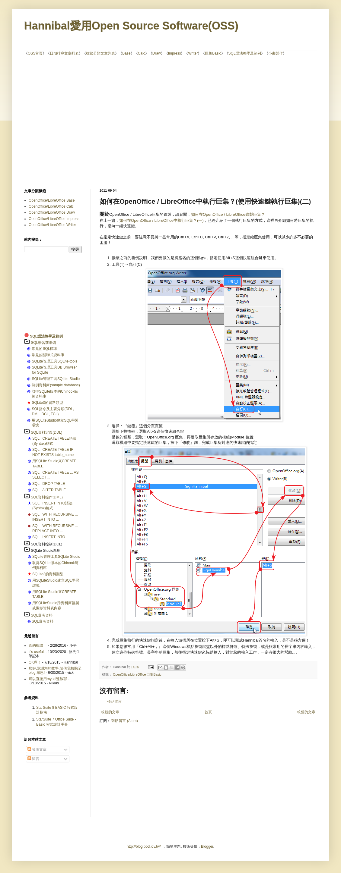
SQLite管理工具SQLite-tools (54, 361)
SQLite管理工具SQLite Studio (56, 379)
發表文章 (36, 749)
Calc (141, 53)
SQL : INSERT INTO (48, 537)
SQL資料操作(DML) (46, 497)
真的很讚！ (38, 645)
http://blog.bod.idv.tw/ (144, 846)
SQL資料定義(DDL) (46, 432)
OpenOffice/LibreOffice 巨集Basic (137, 674)
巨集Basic (213, 53)
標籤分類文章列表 (100, 53)
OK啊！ (35, 662)
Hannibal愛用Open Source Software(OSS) (131, 26)
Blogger (207, 846)
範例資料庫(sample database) (56, 385)
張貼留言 (114, 701)
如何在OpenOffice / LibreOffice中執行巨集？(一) (161, 220)
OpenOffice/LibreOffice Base (52, 200)
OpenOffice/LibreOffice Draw (52, 212)
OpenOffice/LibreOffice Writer (52, 225)
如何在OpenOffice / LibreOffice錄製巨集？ (228, 214)
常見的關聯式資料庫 (48, 355)
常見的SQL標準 (44, 349)
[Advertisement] (56, 121)
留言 (33, 759)
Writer (193, 53)
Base (126, 53)
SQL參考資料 (42, 615)
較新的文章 (110, 712)
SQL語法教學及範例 (244, 53)
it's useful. (37, 652)
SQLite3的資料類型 (47, 402)
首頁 (208, 712)
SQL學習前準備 (43, 343)
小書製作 (275, 53)
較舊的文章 (306, 712)
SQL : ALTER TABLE (49, 490)
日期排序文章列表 (64, 53)
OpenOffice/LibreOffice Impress (54, 219)
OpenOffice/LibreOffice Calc (51, 206)
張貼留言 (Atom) (124, 721)
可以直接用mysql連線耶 (48, 679)
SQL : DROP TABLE (48, 484)
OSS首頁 (35, 53)
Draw (156, 53)
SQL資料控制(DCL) (46, 544)
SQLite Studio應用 (45, 550)
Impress (174, 53)
